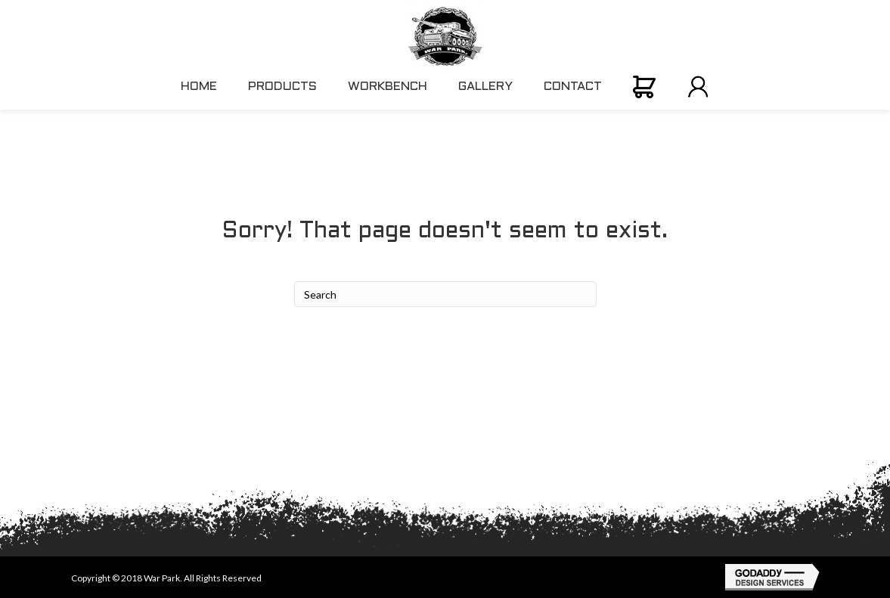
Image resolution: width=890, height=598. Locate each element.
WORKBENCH (387, 86)
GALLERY (485, 86)
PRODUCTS (282, 86)
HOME (199, 86)
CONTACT (573, 86)
